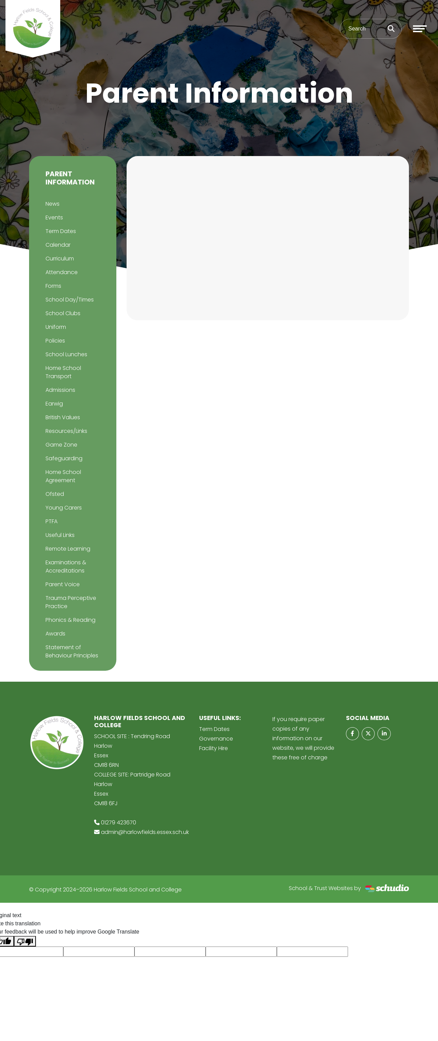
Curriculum (60, 258)
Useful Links (60, 535)
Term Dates (61, 231)
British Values (63, 417)
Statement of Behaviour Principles (72, 651)
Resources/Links (66, 431)
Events (54, 217)
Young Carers (64, 508)
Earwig (54, 404)
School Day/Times (70, 300)
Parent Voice (63, 584)
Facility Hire (213, 748)
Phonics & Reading (70, 620)
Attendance (62, 272)
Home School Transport (63, 372)
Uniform (56, 327)
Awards (55, 634)
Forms (53, 286)
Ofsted (55, 494)
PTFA (51, 521)
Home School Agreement (63, 476)
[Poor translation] (25, 941)
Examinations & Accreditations (66, 566)
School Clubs (63, 313)
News (53, 204)
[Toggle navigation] (420, 29)
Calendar (58, 245)
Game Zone (61, 445)
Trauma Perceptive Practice (71, 602)
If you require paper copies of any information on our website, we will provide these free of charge (303, 738)
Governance (216, 739)
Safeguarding (64, 458)
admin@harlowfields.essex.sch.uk (145, 832)
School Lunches (66, 354)
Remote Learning (68, 549)
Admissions (60, 390)
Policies (55, 341)
